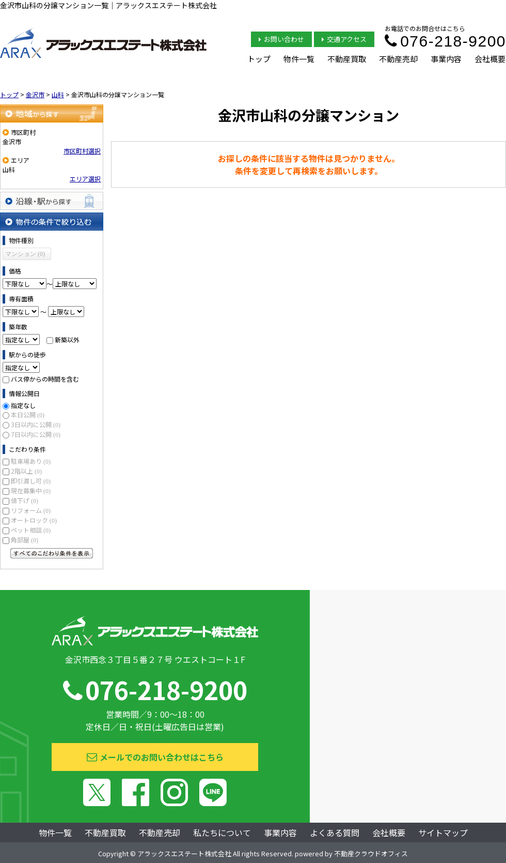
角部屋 (24, 539)
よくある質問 (334, 832)
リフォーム (31, 510)
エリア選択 (85, 178)
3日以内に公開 (35, 424)
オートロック (34, 520)
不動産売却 (398, 58)
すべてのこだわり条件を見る (51, 553)
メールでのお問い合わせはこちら (155, 757)
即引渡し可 (31, 480)
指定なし (23, 405)
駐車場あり (31, 461)
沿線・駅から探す (51, 201)
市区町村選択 (82, 150)
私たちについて (222, 832)
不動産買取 (346, 58)
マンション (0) (25, 254)
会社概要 (490, 58)
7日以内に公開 (35, 434)
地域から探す (51, 113)
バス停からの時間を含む (45, 378)
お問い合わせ (281, 39)
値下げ (24, 500)
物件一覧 (298, 58)
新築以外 (67, 339)
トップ (259, 58)
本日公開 (27, 414)
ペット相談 (31, 529)
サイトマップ (443, 832)
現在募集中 (31, 490)
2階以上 (26, 470)
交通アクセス (344, 39)
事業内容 (446, 58)
